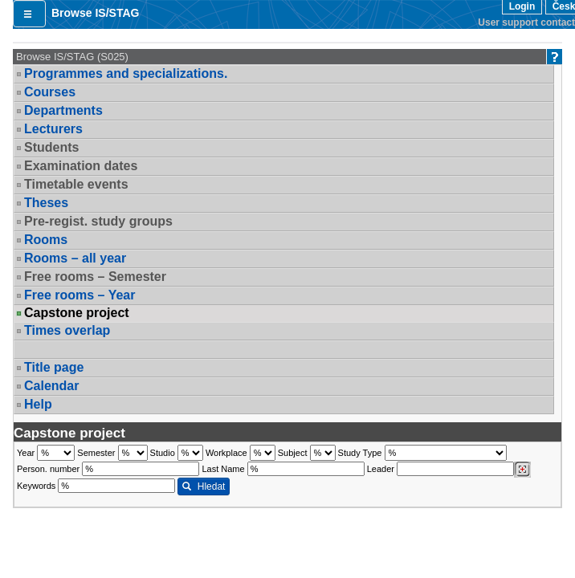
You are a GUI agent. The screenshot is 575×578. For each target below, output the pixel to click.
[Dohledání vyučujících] (522, 470)
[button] (29, 13)
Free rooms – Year (79, 295)
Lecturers (53, 129)
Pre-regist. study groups (98, 221)
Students (51, 147)
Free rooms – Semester (95, 276)
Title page (54, 367)
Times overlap (67, 330)
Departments (63, 110)
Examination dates (80, 166)
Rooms (45, 239)
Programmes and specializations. (125, 73)
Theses (46, 203)
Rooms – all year (75, 258)
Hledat (203, 486)
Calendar (51, 386)
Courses (49, 92)
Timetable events (76, 184)
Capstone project (76, 313)
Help (38, 404)
